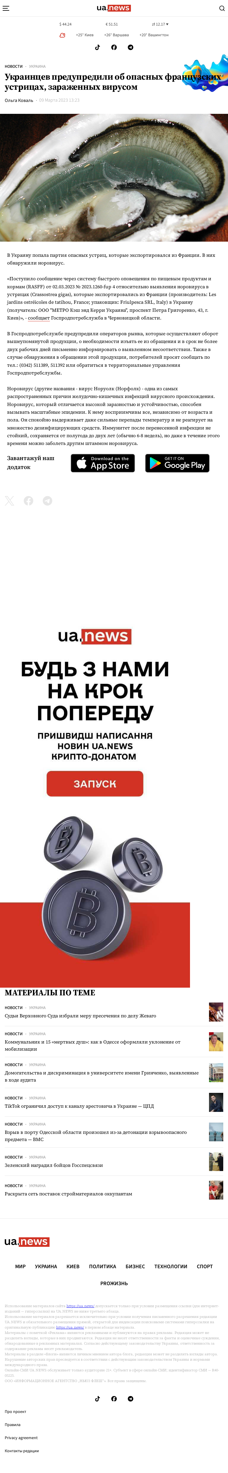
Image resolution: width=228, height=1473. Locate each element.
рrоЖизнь (114, 1283)
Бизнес (135, 1266)
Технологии (170, 1266)
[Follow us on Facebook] (114, 47)
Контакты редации (22, 1451)
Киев (73, 1266)
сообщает (39, 317)
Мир (20, 1266)
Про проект (15, 1412)
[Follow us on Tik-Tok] (97, 47)
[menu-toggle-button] (6, 8)
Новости (14, 67)
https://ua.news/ (80, 1306)
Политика (102, 1266)
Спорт (205, 1266)
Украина (37, 67)
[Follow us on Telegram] (131, 47)
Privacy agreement (21, 1438)
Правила (12, 1425)
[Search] (222, 8)
